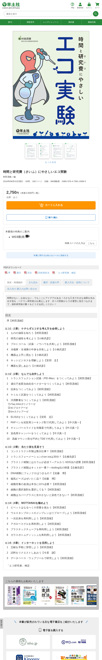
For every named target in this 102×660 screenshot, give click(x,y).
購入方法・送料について (77, 282)
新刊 (10, 22)
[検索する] (95, 14)
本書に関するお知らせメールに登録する (51, 255)
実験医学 (30, 22)
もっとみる (50, 162)
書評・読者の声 (51, 282)
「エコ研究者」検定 (66, 272)
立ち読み (33, 282)
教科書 (71, 22)
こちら (91, 243)
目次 (29, 272)
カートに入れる (51, 205)
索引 (19, 272)
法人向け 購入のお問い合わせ (22, 288)
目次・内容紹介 (15, 282)
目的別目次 (43, 272)
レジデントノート (51, 22)
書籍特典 (92, 22)
